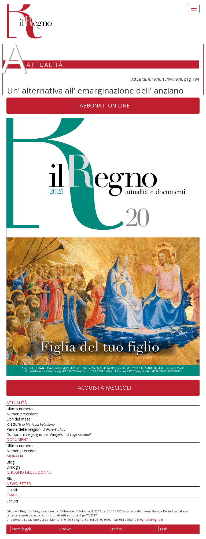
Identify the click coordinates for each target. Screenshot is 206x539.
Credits (115, 528)
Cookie (64, 528)
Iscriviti (12, 489)
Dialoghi (13, 467)
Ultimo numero (19, 408)
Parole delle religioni (35, 429)
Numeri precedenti (22, 413)
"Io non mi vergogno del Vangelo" (48, 434)
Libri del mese (18, 419)
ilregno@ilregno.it (150, 520)
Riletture (30, 424)
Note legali (20, 528)
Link (162, 528)
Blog (10, 462)
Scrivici (12, 501)
